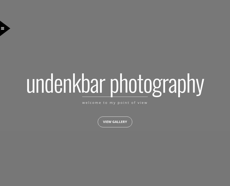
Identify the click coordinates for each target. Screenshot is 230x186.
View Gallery (115, 121)
